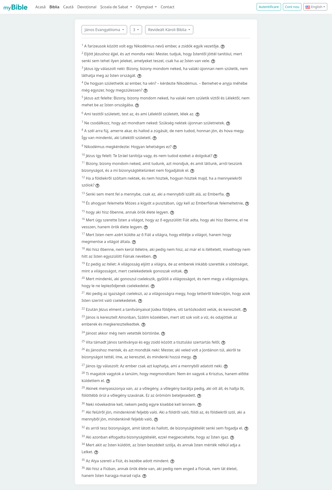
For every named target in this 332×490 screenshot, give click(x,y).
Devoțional (87, 6)
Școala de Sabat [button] (114, 6)
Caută (68, 6)
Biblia (55, 6)
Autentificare (269, 7)
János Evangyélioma (103, 29)
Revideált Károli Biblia (168, 29)
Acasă (40, 6)
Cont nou (292, 7)
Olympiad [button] (145, 6)
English (313, 7)
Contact (167, 6)
